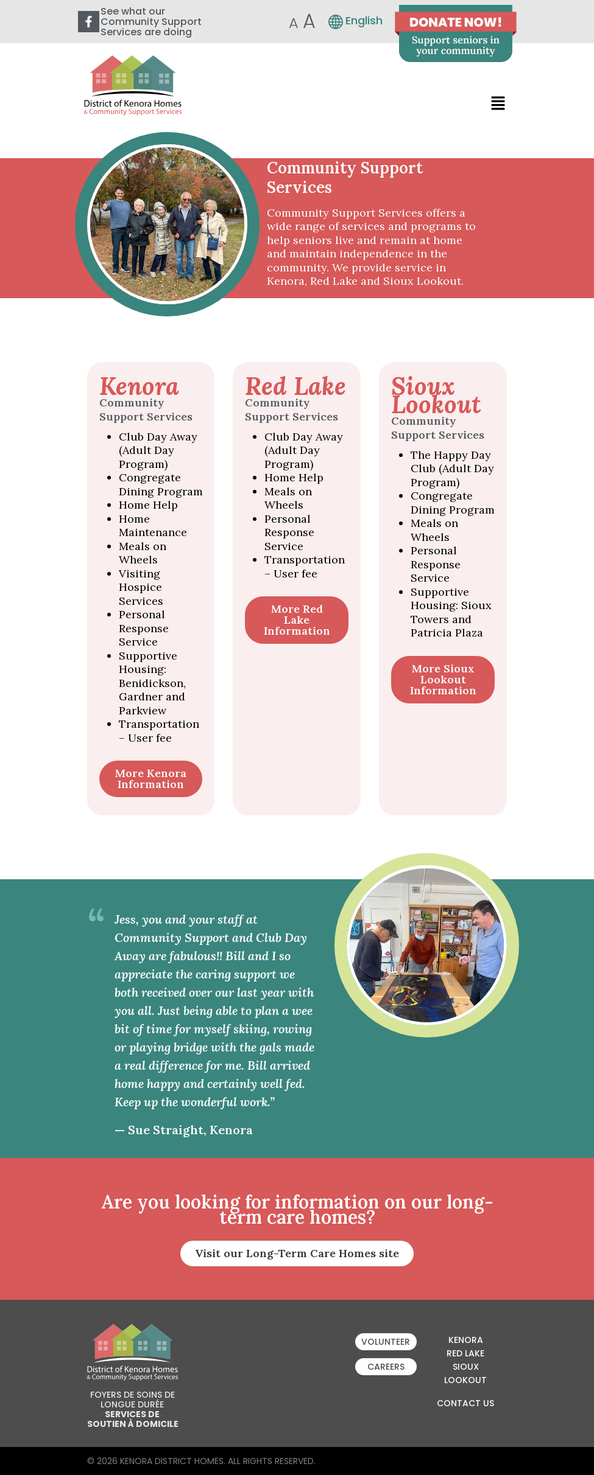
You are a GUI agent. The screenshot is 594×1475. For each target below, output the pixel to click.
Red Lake (465, 1353)
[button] (498, 103)
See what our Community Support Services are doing (151, 21)
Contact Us (465, 1403)
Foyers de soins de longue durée (132, 1399)
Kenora (465, 1340)
